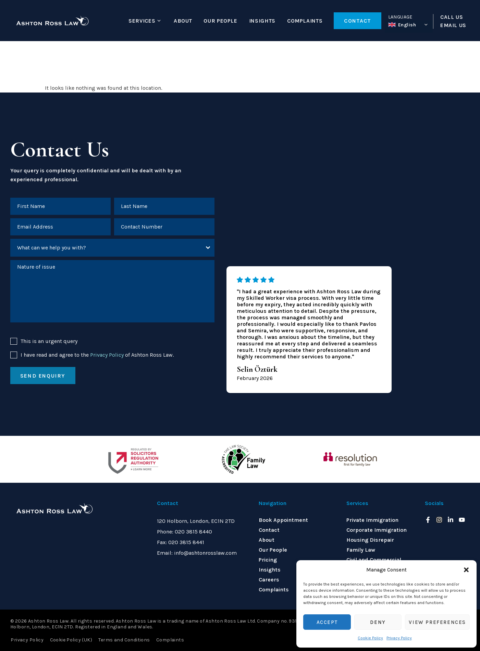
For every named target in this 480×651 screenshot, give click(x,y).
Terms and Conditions (123, 639)
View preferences (437, 622)
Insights (262, 20)
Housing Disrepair (370, 540)
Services (141, 20)
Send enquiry (42, 376)
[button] (466, 569)
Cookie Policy (370, 638)
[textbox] (105, 248)
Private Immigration (372, 520)
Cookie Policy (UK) (70, 639)
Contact (269, 530)
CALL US (451, 17)
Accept (327, 622)
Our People (220, 20)
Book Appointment (283, 520)
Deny (377, 622)
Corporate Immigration (376, 530)
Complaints (304, 20)
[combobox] (112, 248)
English (402, 25)
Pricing (268, 559)
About (183, 20)
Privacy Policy (399, 638)
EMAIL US (453, 25)
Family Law (360, 549)
